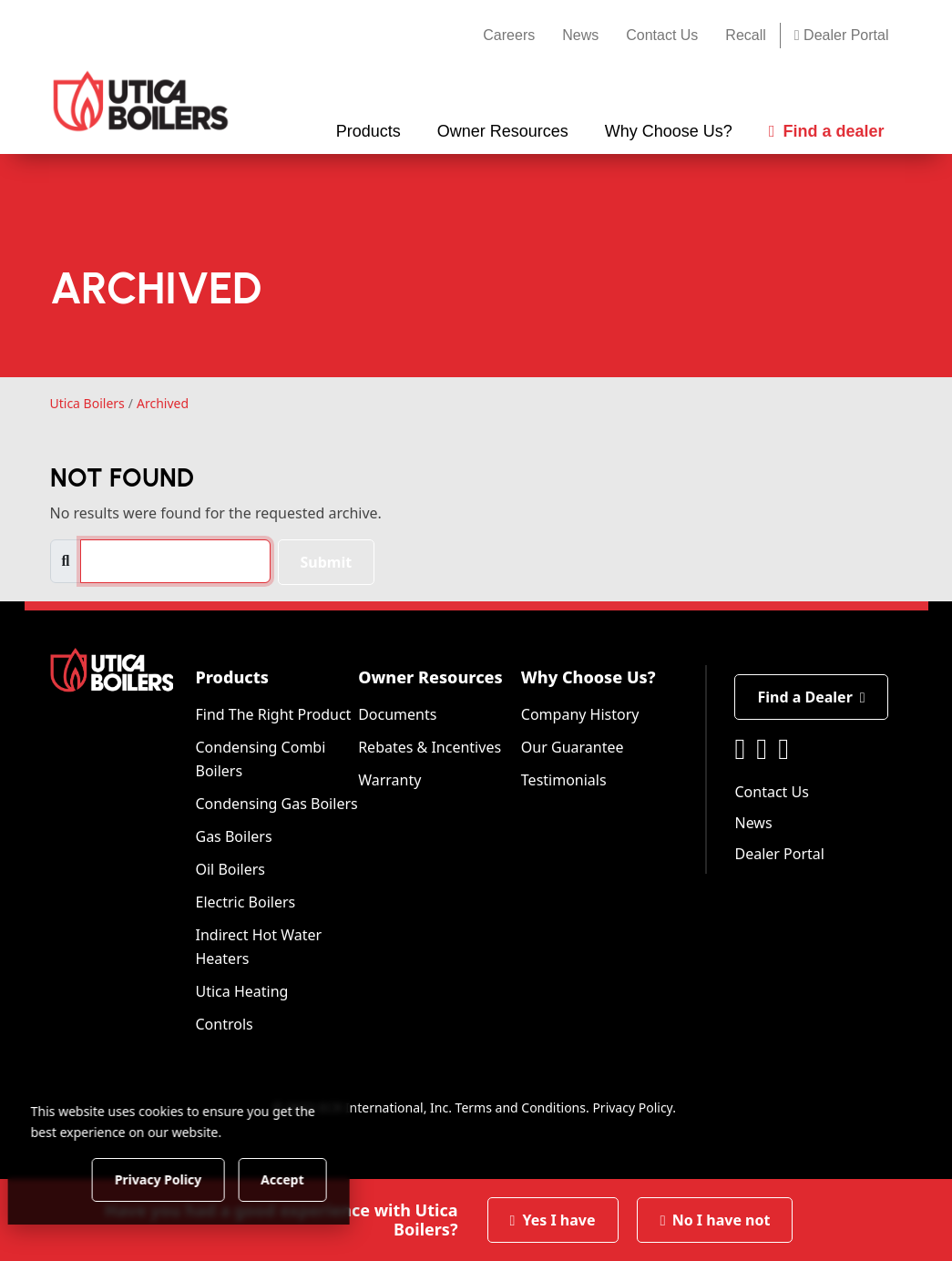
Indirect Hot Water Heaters (258, 947)
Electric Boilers (245, 902)
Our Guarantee (572, 747)
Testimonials (564, 780)
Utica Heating (241, 991)
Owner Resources (430, 677)
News (580, 35)
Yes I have (553, 1220)
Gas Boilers (233, 836)
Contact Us (662, 35)
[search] (175, 561)
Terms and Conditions (521, 1107)
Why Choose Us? (588, 677)
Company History (580, 714)
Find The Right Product (273, 714)
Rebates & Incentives (429, 747)
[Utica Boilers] (140, 101)
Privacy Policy (632, 1107)
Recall (745, 35)
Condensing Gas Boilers (276, 804)
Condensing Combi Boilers (260, 759)
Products (231, 677)
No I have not (715, 1220)
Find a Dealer (811, 697)
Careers (509, 35)
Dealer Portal (841, 35)
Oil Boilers (230, 869)
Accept (311, 1178)
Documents (397, 714)
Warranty (389, 780)
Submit (327, 562)
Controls (223, 1024)
